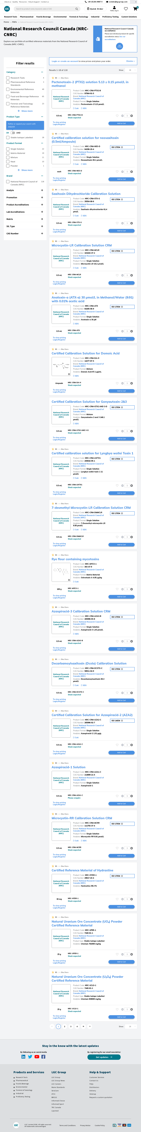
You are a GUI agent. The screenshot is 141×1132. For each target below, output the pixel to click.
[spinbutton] (127, 116)
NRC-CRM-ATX (91, 306)
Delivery (92, 1090)
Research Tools (21, 1077)
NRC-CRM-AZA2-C (93, 720)
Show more (27, 110)
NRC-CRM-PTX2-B (93, 90)
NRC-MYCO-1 (90, 564)
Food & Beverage (22, 1084)
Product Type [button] (24, 116)
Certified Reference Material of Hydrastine (82, 870)
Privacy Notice (85, 1125)
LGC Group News (58, 1080)
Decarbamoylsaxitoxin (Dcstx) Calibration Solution (89, 663)
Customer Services (96, 1077)
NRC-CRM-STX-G (92, 198)
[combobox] (47, 8)
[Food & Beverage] (14, 1084)
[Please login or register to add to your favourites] (117, 115)
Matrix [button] (24, 219)
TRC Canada (56, 1107)
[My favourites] (126, 8)
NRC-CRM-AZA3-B (93, 616)
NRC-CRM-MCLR (92, 250)
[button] (131, 115)
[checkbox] (7, 77)
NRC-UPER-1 (90, 930)
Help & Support (34, 2)
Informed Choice (58, 1101)
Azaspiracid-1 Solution (68, 767)
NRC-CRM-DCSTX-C (93, 668)
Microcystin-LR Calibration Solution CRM (82, 245)
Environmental (21, 1087)
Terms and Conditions (67, 1125)
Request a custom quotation (100, 1097)
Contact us (45, 2)
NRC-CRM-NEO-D (92, 146)
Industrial (19, 1093)
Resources (23, 2)
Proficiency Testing (23, 1096)
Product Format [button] (24, 143)
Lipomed (55, 1111)
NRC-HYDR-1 (90, 875)
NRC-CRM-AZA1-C (93, 772)
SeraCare (55, 1090)
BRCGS (54, 1097)
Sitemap (92, 1094)
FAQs (91, 1084)
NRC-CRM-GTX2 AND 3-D (96, 406)
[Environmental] (14, 1087)
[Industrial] (14, 1094)
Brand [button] (24, 175)
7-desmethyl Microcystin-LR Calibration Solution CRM (91, 508)
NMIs (14, 22)
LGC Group (56, 1077)
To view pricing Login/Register (59, 123)
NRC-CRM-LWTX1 (93, 458)
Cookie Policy (100, 1125)
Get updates (102, 1057)
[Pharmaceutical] (14, 1081)
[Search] (76, 8)
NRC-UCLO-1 (90, 985)
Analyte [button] (24, 190)
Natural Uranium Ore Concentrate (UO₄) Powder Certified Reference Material (87, 923)
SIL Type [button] (24, 226)
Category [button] (24, 72)
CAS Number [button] (24, 233)
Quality (15, 2)
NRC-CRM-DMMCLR (93, 512)
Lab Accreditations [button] (24, 211)
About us (7, 2)
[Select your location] (133, 2)
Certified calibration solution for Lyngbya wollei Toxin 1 (92, 453)
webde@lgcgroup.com (118, 2)
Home (6, 22)
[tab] (25, 72)
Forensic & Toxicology (24, 1090)
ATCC (54, 1094)
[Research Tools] (14, 1078)
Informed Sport (58, 1104)
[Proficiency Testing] (14, 1097)
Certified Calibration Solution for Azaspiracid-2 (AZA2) (92, 715)
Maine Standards (58, 1087)
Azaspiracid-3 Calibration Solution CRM (81, 611)
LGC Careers (56, 1084)
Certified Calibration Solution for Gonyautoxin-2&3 (89, 402)
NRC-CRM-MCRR (92, 823)
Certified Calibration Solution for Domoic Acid (86, 353)
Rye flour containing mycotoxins (75, 559)
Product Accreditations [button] (24, 204)
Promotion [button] (24, 197)
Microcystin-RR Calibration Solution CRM (82, 818)
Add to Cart (121, 123)
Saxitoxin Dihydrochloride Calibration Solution (86, 194)
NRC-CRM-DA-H (92, 358)
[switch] (13, 133)
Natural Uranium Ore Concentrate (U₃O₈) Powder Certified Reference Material (87, 978)
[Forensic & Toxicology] (14, 1090)
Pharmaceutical (22, 1080)
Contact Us (93, 1080)
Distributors (94, 1087)
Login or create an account (65, 61)
